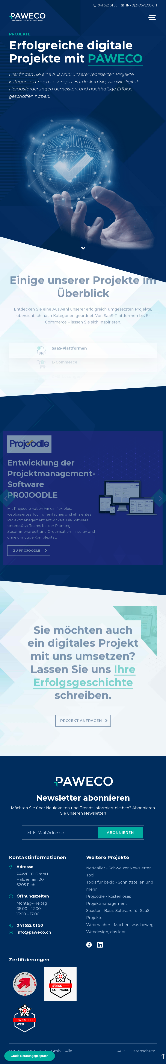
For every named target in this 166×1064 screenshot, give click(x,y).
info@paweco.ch (139, 5)
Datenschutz (143, 1051)
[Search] (58, 832)
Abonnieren (120, 832)
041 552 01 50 (105, 5)
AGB (121, 1051)
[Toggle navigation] (151, 17)
